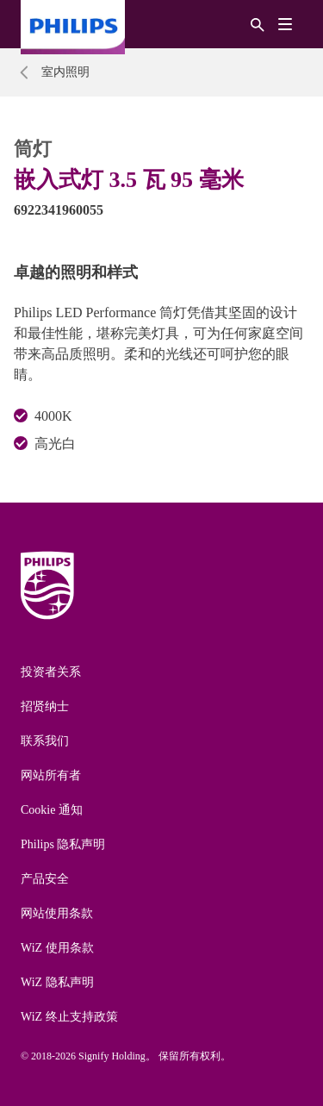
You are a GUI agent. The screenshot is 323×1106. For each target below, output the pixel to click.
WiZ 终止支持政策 (69, 1016)
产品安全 (45, 878)
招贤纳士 (45, 706)
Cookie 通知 (52, 809)
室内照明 (65, 72)
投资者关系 (51, 671)
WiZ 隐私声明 (57, 982)
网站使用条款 (57, 913)
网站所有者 (51, 775)
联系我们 (45, 740)
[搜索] (257, 23)
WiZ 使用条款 (57, 947)
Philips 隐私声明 (63, 844)
